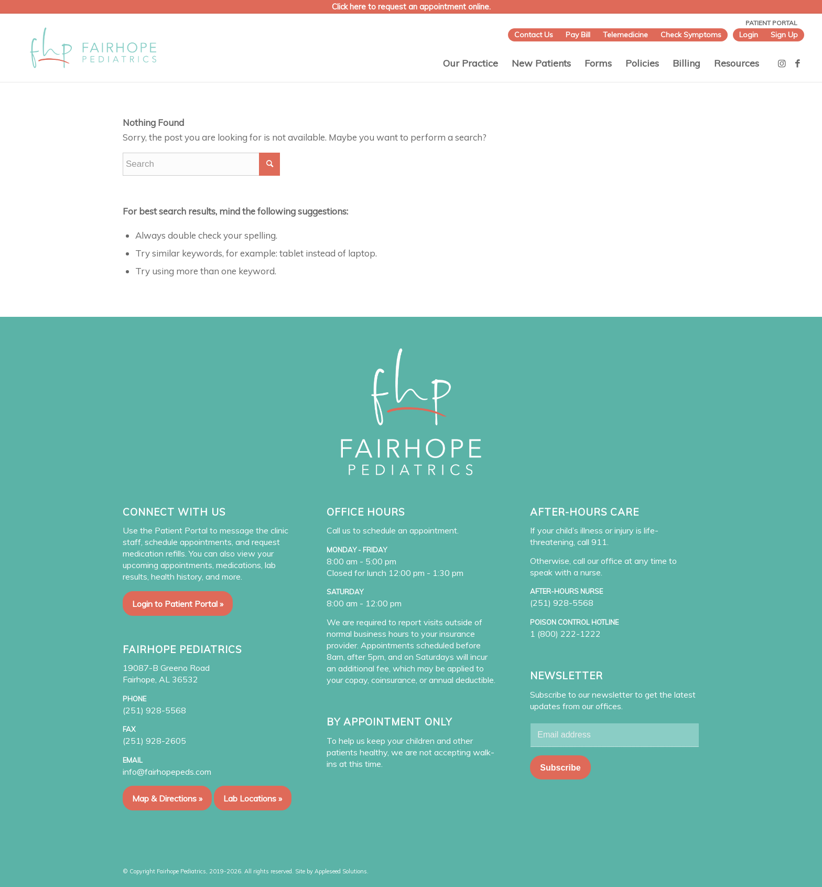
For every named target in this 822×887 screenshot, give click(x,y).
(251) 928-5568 (154, 710)
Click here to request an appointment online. (411, 7)
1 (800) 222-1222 (565, 633)
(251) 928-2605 (154, 740)
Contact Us (533, 34)
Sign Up (784, 34)
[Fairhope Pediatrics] (93, 48)
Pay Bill (578, 34)
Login (748, 34)
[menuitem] (533, 35)
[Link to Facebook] (798, 63)
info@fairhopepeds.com (167, 771)
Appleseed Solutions (341, 871)
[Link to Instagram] (782, 63)
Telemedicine (625, 34)
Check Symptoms (691, 34)
